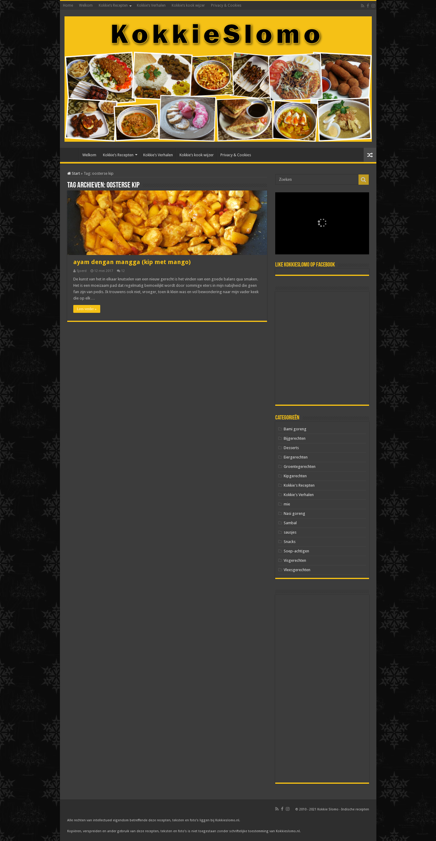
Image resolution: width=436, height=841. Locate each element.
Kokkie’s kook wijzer (188, 5)
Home (68, 5)
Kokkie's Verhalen (299, 494)
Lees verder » (87, 309)
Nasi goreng (294, 513)
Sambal (290, 523)
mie (287, 504)
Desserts (291, 447)
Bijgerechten (295, 438)
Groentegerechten (299, 466)
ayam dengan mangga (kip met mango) (132, 262)
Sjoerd (82, 271)
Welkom (86, 5)
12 (123, 271)
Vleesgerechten (297, 570)
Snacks (290, 541)
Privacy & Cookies (226, 5)
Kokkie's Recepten (299, 485)
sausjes (290, 532)
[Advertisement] (322, 348)
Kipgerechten (295, 476)
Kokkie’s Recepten (113, 5)
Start (73, 173)
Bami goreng (295, 429)
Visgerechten (295, 560)
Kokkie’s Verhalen (151, 5)
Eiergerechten (296, 457)
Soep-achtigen (296, 551)
